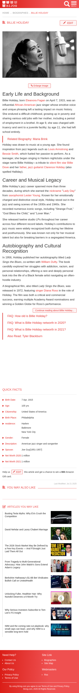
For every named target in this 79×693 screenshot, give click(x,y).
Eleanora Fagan (35, 100)
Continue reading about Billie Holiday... (54, 310)
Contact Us (10, 660)
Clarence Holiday (54, 167)
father (23, 167)
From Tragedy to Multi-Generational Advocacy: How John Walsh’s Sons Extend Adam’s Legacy (26, 564)
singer (39, 290)
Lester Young (32, 195)
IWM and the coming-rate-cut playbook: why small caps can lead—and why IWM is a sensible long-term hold (27, 629)
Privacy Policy (12, 674)
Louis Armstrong (58, 149)
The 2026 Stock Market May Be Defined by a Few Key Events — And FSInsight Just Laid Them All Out (26, 548)
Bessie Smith (10, 153)
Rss (46, 674)
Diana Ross (51, 290)
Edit (70, 23)
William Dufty (49, 261)
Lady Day (69, 190)
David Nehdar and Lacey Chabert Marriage (26, 529)
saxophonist (16, 195)
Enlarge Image (39, 85)
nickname (55, 190)
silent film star (58, 162)
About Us (9, 663)
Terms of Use (11, 678)
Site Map (48, 663)
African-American (25, 104)
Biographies (20, 13)
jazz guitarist (35, 167)
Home (5, 13)
